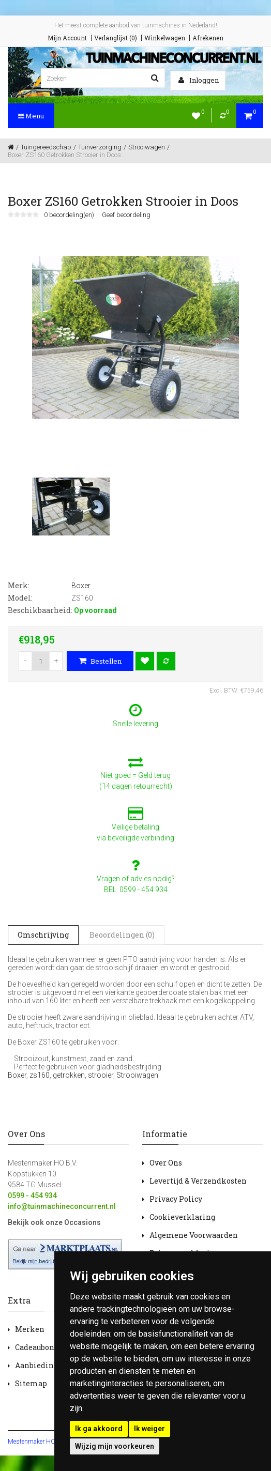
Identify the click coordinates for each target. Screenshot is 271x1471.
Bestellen (100, 661)
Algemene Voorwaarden (193, 1235)
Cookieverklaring (182, 1217)
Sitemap (31, 1383)
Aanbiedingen (41, 1365)
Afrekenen (207, 38)
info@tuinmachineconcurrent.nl (62, 1206)
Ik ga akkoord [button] (99, 1428)
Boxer (17, 1075)
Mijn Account (67, 38)
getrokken (69, 1075)
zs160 (39, 1075)
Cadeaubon (34, 1347)
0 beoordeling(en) (69, 215)
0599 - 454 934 (32, 1195)
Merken (29, 1329)
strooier (100, 1075)
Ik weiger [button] (149, 1428)
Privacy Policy (175, 1199)
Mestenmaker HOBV (35, 1441)
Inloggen (198, 80)
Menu (31, 115)
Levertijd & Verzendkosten (198, 1181)
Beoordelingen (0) (122, 935)
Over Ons (165, 1163)
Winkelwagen (164, 38)
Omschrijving (43, 935)
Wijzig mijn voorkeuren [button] (114, 1446)
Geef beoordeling (126, 215)
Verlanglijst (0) (115, 38)
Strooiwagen (137, 1075)
